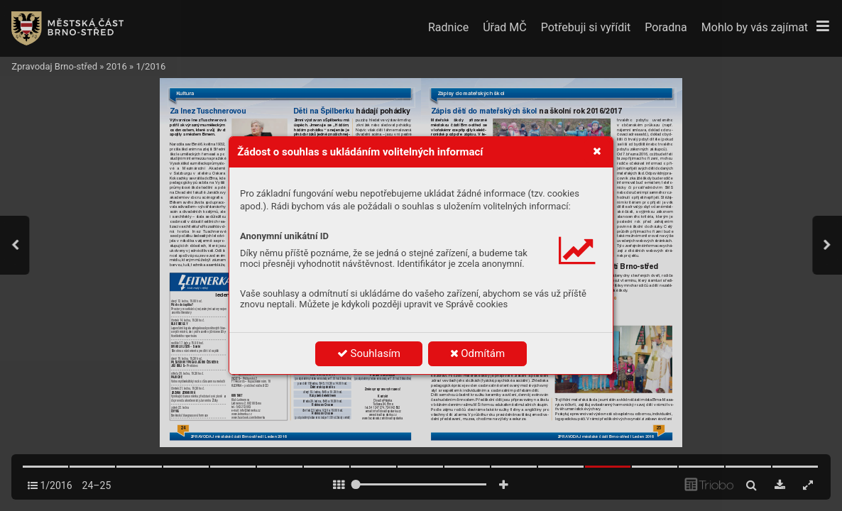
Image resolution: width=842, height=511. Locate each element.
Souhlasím (368, 353)
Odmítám (477, 353)
